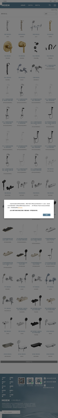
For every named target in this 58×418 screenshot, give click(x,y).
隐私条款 (20, 207)
